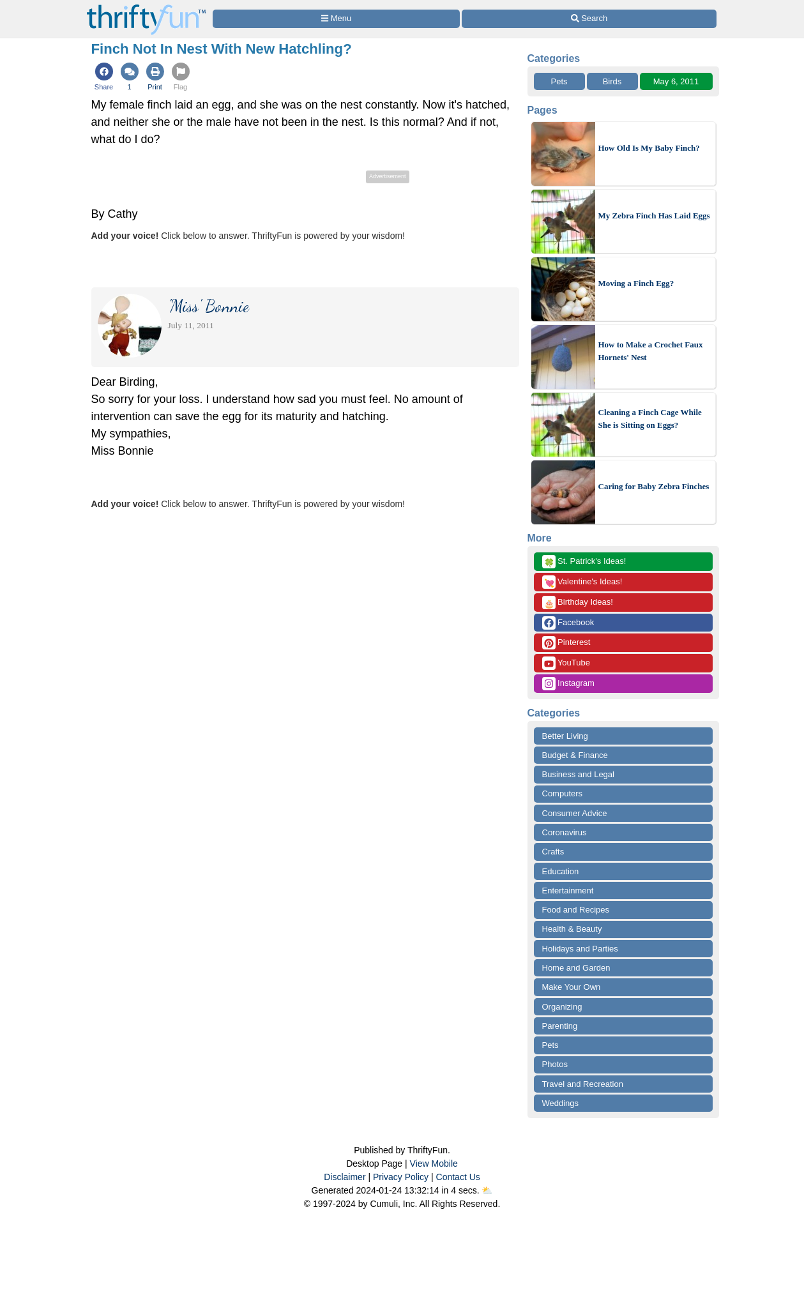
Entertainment (568, 890)
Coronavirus (564, 832)
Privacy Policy (401, 1177)
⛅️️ (487, 1190)
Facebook (568, 623)
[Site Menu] (336, 19)
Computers (562, 793)
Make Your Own (571, 987)
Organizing (562, 1007)
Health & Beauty (572, 929)
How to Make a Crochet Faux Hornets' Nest (650, 351)
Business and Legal (578, 774)
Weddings (560, 1103)
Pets (558, 81)
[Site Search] (589, 19)
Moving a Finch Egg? (636, 283)
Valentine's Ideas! (582, 582)
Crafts (553, 851)
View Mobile (434, 1163)
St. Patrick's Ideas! (584, 561)
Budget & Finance (575, 755)
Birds (612, 81)
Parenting (560, 1026)
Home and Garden (576, 968)
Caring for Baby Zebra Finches (653, 486)
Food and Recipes (576, 909)
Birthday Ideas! (577, 602)
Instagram (568, 683)
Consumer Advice (574, 813)
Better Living (565, 736)
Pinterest (566, 642)
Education (560, 871)
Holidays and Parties (580, 948)
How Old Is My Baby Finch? (649, 148)
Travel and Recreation (582, 1084)
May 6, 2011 (676, 81)
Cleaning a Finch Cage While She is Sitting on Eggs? (650, 418)
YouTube (566, 663)
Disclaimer (344, 1177)
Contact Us (458, 1177)
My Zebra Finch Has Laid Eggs (654, 215)
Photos (555, 1064)
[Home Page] (146, 7)
